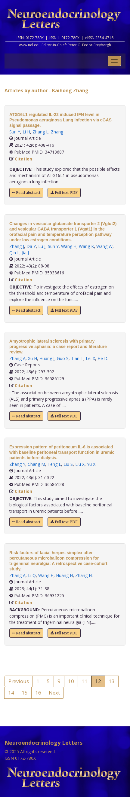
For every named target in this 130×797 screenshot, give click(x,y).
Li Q (32, 575)
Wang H (68, 246)
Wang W (104, 246)
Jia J (25, 252)
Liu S (68, 464)
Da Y (31, 246)
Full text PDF (64, 192)
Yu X (91, 464)
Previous (18, 681)
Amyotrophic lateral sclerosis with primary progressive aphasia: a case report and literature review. (58, 346)
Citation (23, 159)
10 (71, 681)
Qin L (14, 252)
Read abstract (26, 192)
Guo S (63, 358)
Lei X (90, 358)
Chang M (36, 464)
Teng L (54, 464)
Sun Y (14, 132)
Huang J (46, 358)
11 (85, 681)
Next (54, 692)
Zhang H (83, 575)
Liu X (80, 464)
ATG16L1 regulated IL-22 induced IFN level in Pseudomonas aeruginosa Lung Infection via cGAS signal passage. (60, 120)
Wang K (86, 246)
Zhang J (58, 132)
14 (11, 692)
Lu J (41, 246)
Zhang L (40, 132)
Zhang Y (17, 464)
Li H (26, 132)
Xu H (32, 358)
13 (112, 681)
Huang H (64, 575)
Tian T (77, 358)
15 (25, 692)
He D (102, 358)
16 (38, 692)
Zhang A (17, 358)
